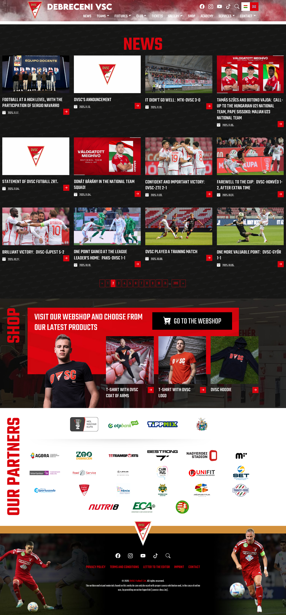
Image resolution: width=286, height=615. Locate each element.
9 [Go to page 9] (152, 283)
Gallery (173, 16)
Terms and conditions (124, 567)
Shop (191, 16)
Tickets (157, 16)
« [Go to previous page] (102, 283)
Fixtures (121, 16)
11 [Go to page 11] (165, 283)
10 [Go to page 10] (159, 283)
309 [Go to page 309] (175, 283)
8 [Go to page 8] (147, 283)
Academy (207, 16)
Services (225, 16)
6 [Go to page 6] (136, 283)
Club (139, 16)
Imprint (179, 567)
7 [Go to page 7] (141, 283)
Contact (246, 16)
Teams (101, 16)
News (87, 16)
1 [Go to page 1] (107, 283)
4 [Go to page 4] (124, 283)
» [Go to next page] (183, 283)
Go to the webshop (192, 321)
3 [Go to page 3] (118, 283)
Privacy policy (95, 567)
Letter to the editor (156, 567)
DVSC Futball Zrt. (138, 581)
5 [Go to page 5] (130, 283)
